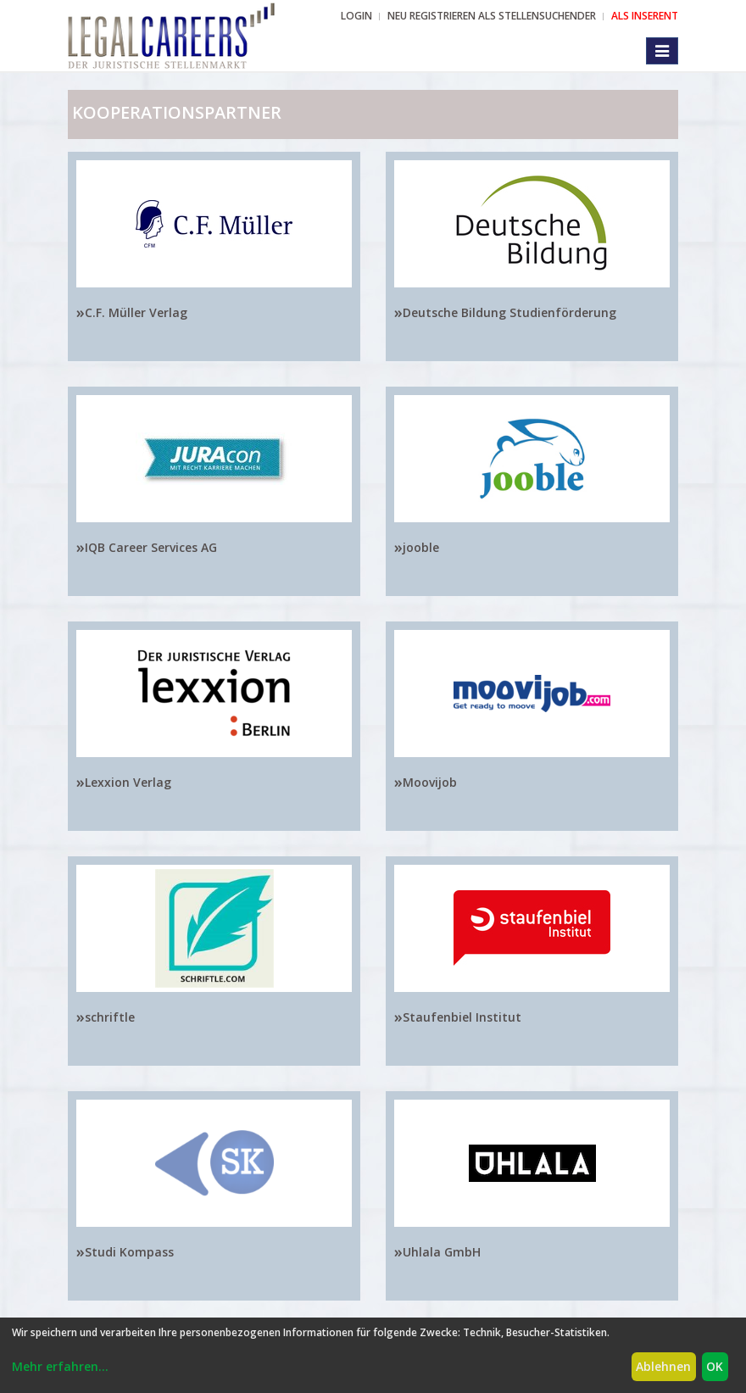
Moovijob (430, 782)
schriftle (110, 1017)
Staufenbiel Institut (462, 1017)
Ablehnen (663, 1366)
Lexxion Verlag (128, 782)
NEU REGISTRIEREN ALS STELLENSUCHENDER (491, 15)
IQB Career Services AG (151, 547)
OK (714, 1366)
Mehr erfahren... (60, 1366)
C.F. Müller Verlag (136, 312)
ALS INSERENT (644, 15)
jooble (421, 547)
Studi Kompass (129, 1252)
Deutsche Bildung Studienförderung (509, 312)
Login (356, 15)
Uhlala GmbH (442, 1252)
